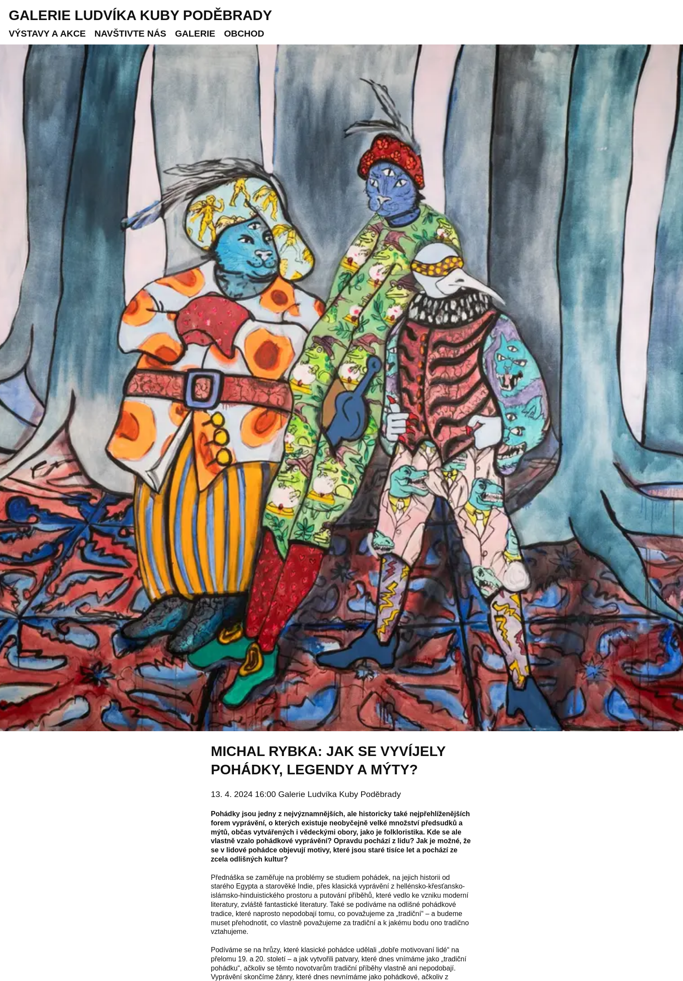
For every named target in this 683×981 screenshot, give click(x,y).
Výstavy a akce (47, 33)
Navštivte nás (130, 33)
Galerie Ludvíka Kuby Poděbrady (140, 15)
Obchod (244, 33)
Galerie (195, 33)
